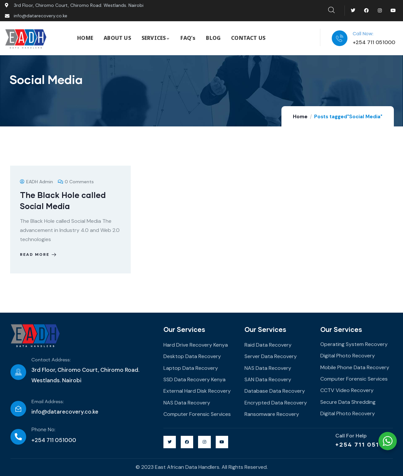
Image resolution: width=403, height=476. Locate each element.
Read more (39, 254)
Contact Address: (51, 360)
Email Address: (47, 402)
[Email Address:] (18, 409)
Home (300, 116)
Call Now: (363, 34)
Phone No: (43, 429)
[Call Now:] (339, 38)
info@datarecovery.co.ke (64, 411)
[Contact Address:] (18, 372)
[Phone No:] (18, 437)
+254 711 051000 (364, 444)
